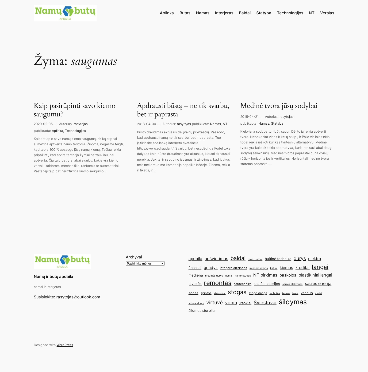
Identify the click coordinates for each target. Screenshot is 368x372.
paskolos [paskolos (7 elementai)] (288, 275)
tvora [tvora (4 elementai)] (295, 293)
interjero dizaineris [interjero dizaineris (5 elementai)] (233, 268)
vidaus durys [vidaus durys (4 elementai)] (196, 303)
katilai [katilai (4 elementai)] (273, 268)
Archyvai (134, 257)
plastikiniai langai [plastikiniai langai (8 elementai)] (315, 274)
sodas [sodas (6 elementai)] (193, 293)
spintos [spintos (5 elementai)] (206, 293)
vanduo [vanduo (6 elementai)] (307, 293)
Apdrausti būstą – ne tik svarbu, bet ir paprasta (183, 110)
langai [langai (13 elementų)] (320, 266)
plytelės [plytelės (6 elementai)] (195, 283)
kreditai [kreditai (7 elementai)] (302, 267)
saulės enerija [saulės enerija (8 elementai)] (318, 283)
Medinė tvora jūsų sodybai (279, 106)
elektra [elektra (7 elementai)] (314, 258)
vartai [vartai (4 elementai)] (318, 293)
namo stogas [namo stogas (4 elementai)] (243, 275)
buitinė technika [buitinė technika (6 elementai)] (278, 259)
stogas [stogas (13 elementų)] (237, 292)
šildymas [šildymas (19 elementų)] (293, 302)
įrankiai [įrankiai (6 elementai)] (245, 303)
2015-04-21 (249, 117)
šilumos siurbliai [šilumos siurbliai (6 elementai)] (201, 310)
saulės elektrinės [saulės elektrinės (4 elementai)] (292, 284)
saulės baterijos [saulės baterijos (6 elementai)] (267, 283)
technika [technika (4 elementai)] (274, 293)
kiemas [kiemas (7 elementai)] (286, 267)
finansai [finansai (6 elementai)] (194, 267)
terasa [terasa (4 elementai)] (286, 293)
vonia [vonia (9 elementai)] (231, 302)
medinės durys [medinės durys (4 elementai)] (214, 275)
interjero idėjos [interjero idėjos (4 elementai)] (258, 268)
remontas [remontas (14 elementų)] (217, 282)
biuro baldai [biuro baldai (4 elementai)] (255, 259)
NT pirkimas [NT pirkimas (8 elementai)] (265, 274)
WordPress (65, 345)
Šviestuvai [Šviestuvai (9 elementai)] (265, 302)
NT (225, 124)
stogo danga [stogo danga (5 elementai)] (258, 293)
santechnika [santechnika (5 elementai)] (242, 284)
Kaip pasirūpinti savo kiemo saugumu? (74, 110)
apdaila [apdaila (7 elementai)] (195, 258)
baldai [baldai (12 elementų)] (237, 258)
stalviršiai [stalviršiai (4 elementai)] (220, 293)
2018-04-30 (146, 124)
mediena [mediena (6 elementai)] (195, 275)
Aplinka (57, 131)
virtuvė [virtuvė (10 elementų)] (214, 302)
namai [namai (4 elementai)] (229, 275)
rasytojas (81, 124)
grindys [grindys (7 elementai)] (211, 267)
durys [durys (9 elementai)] (300, 258)
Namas (215, 124)
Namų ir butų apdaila (53, 276)
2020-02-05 (43, 124)
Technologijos (75, 131)
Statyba (277, 123)
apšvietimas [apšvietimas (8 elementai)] (216, 258)
